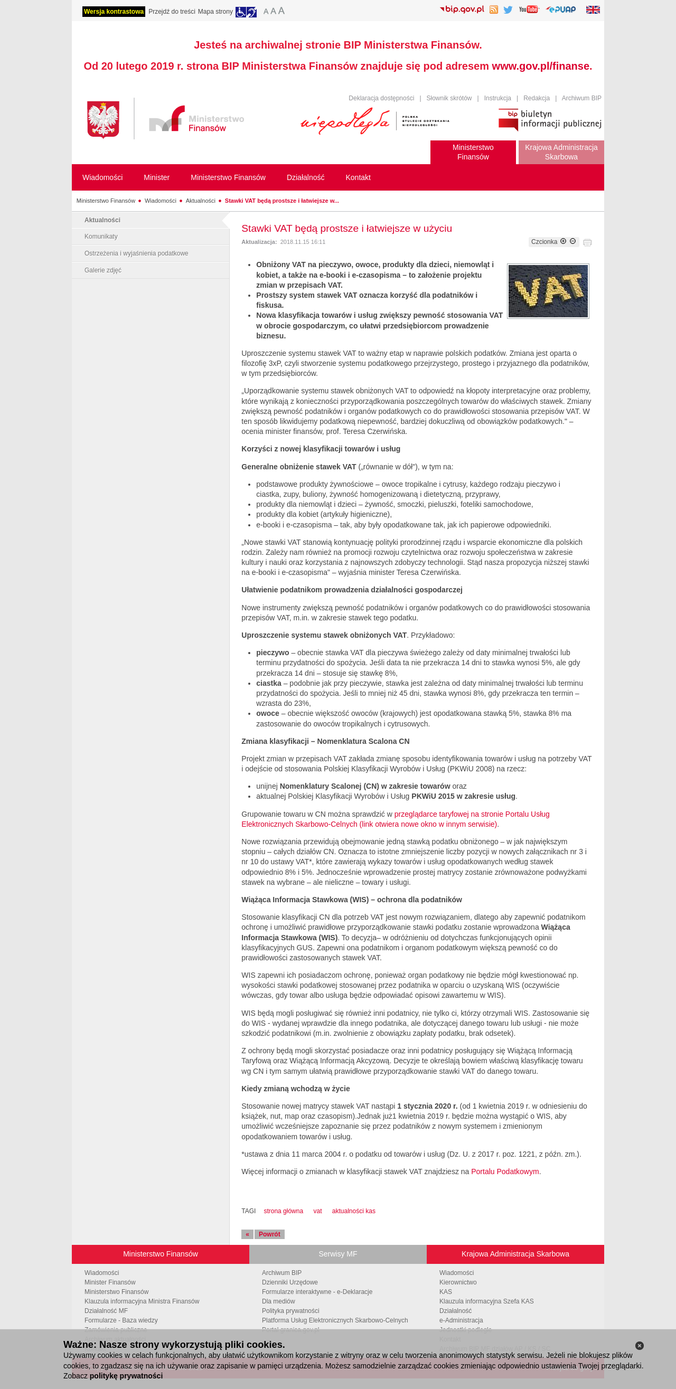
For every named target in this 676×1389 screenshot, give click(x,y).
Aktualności (200, 200)
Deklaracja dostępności (381, 98)
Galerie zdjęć (102, 270)
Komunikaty (101, 236)
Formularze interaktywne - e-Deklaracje (317, 1292)
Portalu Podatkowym (505, 1171)
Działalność (455, 1311)
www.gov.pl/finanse (540, 66)
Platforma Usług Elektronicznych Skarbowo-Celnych (335, 1320)
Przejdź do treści (171, 11)
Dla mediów (278, 1301)
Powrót (269, 1234)
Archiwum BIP (582, 98)
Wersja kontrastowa (114, 11)
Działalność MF (106, 1311)
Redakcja (536, 98)
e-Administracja (461, 1320)
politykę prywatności (126, 1376)
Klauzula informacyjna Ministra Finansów (141, 1301)
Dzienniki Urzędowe (290, 1282)
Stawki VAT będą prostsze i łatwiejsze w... (282, 200)
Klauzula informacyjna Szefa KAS (486, 1301)
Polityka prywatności (291, 1311)
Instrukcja (497, 98)
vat (317, 1211)
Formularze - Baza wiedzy (121, 1320)
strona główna (283, 1211)
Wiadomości (160, 200)
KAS (445, 1292)
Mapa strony (215, 11)
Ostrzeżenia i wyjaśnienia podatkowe (136, 253)
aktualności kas (353, 1211)
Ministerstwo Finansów (106, 200)
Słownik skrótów (449, 98)
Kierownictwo (458, 1282)
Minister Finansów (110, 1282)
